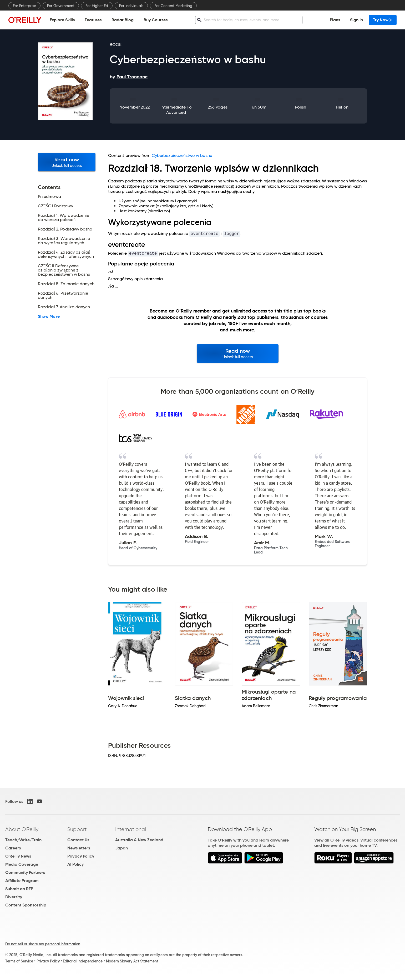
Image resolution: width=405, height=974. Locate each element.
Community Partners (25, 872)
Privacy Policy (80, 856)
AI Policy (75, 864)
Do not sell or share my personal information (42, 944)
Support (77, 829)
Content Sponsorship (25, 905)
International (130, 829)
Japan (121, 848)
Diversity (13, 897)
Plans (335, 20)
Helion (342, 107)
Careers (13, 848)
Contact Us (78, 840)
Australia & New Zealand (139, 840)
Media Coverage (21, 864)
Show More (49, 316)
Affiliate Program (22, 880)
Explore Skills (62, 20)
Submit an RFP (19, 888)
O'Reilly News (18, 856)
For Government (60, 5)
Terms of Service (19, 961)
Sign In (356, 20)
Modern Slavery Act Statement (132, 961)
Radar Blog (123, 20)
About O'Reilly (21, 829)
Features (93, 20)
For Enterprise (24, 5)
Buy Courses (156, 20)
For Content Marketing (173, 5)
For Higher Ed (96, 5)
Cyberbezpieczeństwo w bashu (182, 155)
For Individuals (131, 5)
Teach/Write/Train (23, 840)
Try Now (383, 20)
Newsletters (78, 848)
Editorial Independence (83, 961)
